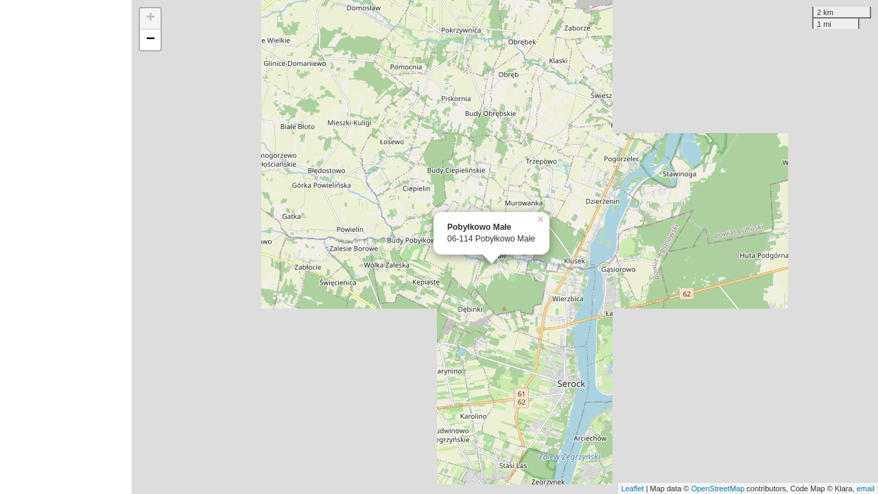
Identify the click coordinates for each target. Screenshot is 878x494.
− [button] (150, 40)
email (866, 488)
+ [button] (150, 18)
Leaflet (632, 488)
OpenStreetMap (718, 488)
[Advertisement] (66, 247)
